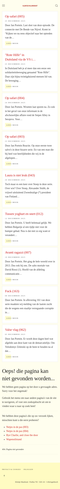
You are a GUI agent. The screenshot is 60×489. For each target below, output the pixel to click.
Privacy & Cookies (11, 469)
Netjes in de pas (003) (17, 427)
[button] (3, 5)
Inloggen (28, 469)
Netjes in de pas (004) (17, 431)
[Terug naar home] (30, 5)
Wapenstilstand (14, 439)
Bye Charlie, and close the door (22, 435)
